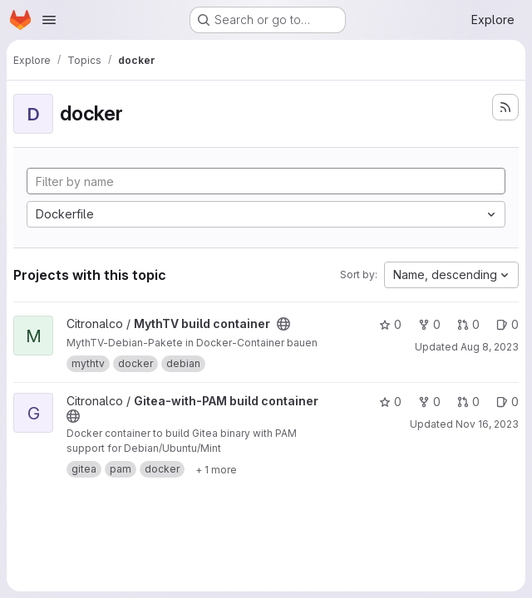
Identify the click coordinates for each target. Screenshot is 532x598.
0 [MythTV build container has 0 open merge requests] (468, 324)
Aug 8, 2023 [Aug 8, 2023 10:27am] (490, 347)
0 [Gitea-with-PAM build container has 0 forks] (429, 402)
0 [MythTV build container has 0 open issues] (507, 324)
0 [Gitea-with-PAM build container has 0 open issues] (507, 402)
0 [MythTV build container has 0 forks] (429, 324)
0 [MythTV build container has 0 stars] (390, 324)
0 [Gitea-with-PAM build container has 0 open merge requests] (468, 402)
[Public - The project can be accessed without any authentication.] (283, 324)
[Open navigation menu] (49, 20)
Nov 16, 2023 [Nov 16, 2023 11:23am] (487, 424)
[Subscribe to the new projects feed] (505, 107)
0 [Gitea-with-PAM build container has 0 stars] (390, 402)
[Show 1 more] (216, 469)
